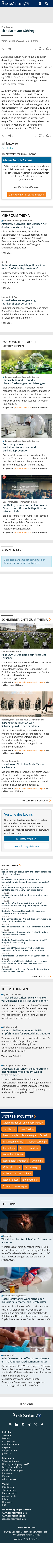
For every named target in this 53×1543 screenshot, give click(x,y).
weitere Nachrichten (42, 976)
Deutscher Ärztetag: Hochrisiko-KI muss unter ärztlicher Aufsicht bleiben (23, 912)
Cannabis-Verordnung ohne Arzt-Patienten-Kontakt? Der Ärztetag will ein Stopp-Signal (22, 888)
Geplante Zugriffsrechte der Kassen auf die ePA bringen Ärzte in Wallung (24, 941)
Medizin (6, 1438)
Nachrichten (9, 865)
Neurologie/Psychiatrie (15, 1160)
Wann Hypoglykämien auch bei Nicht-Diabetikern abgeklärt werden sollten (25, 933)
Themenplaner (9, 1490)
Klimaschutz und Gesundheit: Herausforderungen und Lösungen (24, 381)
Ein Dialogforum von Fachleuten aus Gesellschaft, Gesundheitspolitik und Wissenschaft (25, 508)
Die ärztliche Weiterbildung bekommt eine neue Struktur (24, 896)
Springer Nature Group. (28, 1535)
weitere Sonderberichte (37, 800)
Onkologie (37, 1160)
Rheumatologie (30, 1180)
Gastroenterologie (37, 1141)
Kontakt (6, 1476)
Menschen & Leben (13, 1154)
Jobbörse (6, 1453)
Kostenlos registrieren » (26, 846)
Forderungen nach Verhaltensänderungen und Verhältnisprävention (19, 447)
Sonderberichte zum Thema (24, 620)
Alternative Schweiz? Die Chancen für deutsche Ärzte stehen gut (23, 225)
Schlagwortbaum (10, 1461)
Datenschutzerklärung (13, 1467)
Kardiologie (9, 1148)
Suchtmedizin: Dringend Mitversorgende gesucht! (25, 956)
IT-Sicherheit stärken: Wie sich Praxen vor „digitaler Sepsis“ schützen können (26, 920)
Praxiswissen (8, 1441)
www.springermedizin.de (14, 1513)
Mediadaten (8, 1487)
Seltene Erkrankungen (15, 1186)
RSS (4, 1505)
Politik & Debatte (10, 1444)
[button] (51, 3)
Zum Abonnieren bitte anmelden (26, 194)
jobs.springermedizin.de (14, 1519)
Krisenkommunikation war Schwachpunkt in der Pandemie (20, 724)
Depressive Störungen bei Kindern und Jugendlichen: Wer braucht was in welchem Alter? (25, 881)
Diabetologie (29, 1135)
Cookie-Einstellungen (12, 1470)
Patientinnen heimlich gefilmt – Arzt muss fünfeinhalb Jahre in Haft (23, 267)
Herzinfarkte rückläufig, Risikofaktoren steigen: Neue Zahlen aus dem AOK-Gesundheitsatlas (24, 962)
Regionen (6, 1447)
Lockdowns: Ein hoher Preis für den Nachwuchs (23, 766)
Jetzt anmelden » (26, 839)
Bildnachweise (9, 1479)
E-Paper (6, 1499)
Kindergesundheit (29, 1148)
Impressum (7, 1473)
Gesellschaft (7, 148)
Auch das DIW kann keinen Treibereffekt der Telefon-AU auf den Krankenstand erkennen (22, 949)
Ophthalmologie (11, 1167)
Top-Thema (9, 1129)
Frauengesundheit (13, 1141)
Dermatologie (10, 1135)
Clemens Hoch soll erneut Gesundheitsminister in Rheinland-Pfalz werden (25, 970)
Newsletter (7, 1502)
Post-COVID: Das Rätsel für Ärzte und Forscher (23, 656)
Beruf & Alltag (27, 1129)
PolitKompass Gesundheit (17, 1173)
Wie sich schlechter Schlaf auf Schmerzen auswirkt (25, 927)
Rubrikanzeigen (9, 1493)
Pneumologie (32, 1167)
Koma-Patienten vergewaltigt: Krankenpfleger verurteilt (19, 302)
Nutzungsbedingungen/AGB (15, 1464)
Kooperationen (9, 1450)
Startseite (6, 1435)
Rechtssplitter (10, 1180)
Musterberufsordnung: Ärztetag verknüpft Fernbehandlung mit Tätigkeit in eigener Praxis (24, 904)
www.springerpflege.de (13, 1516)
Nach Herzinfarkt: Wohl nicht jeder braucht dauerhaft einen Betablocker (23, 1300)
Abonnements (9, 1496)
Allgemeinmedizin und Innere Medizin (23, 1122)
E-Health (44, 1135)
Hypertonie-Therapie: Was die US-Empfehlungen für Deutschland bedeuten (26, 1032)
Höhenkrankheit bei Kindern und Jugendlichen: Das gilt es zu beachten (26, 873)
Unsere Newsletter (17, 1116)
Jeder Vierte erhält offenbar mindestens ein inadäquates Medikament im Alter (25, 1360)
